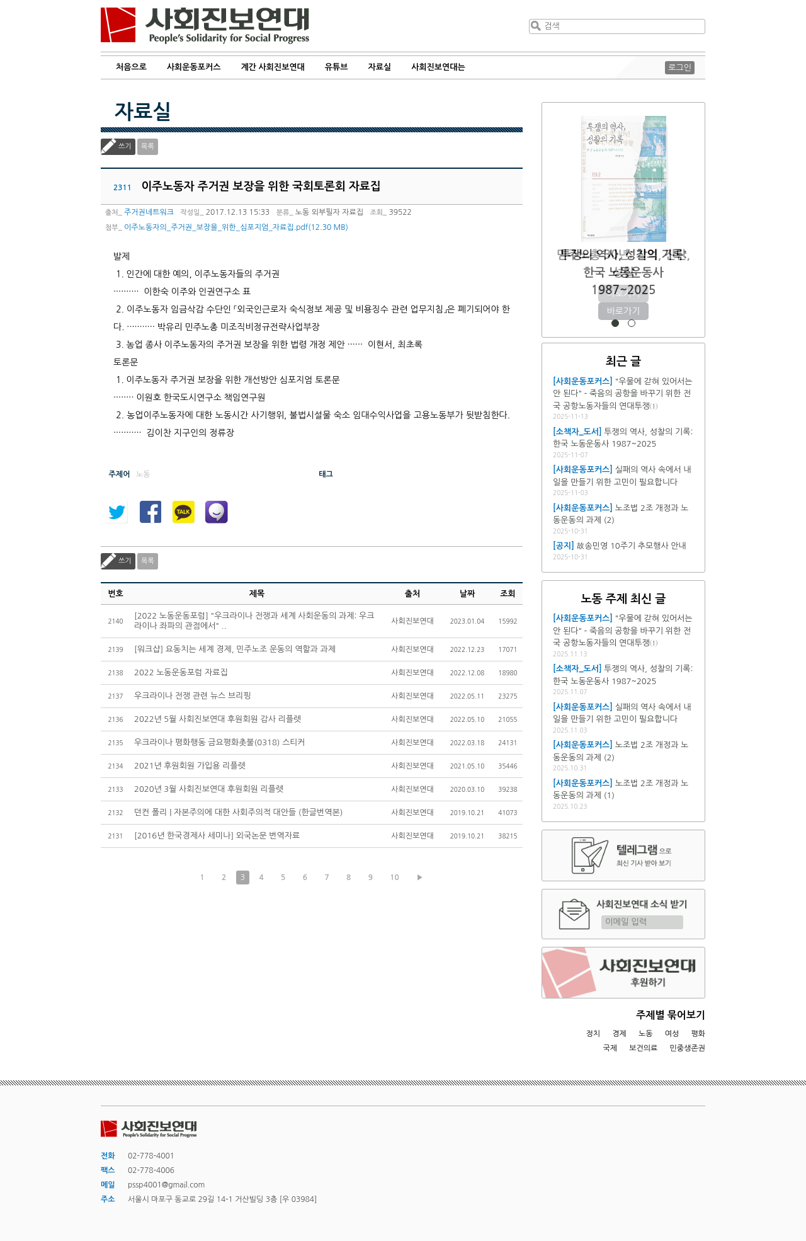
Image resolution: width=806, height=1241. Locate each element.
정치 (593, 1034)
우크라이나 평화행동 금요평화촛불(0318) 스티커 (219, 742)
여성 (672, 1034)
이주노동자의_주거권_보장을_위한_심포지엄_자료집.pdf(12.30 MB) (236, 227)
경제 (619, 1034)
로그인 (679, 68)
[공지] (563, 546)
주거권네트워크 (149, 212)
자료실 (380, 67)
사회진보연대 (205, 26)
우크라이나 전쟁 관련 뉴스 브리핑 (192, 696)
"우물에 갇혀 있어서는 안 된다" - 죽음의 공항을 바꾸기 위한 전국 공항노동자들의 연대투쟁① (622, 393)
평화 (698, 1034)
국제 (610, 1048)
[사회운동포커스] (583, 381)
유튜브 (336, 67)
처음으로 (131, 67)
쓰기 (125, 146)
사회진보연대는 (438, 67)
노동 (646, 1034)
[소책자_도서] (577, 432)
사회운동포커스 (194, 67)
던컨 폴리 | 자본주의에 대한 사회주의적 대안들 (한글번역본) (238, 812)
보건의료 (643, 1048)
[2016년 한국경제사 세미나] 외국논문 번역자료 (217, 836)
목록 (147, 146)
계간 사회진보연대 (272, 67)
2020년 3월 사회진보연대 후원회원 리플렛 (208, 789)
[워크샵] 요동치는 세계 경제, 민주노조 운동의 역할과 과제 (235, 649)
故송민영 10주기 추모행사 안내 (631, 546)
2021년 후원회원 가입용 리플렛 (190, 766)
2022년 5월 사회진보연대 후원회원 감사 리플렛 (217, 719)
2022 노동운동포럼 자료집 (181, 672)
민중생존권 (687, 1048)
